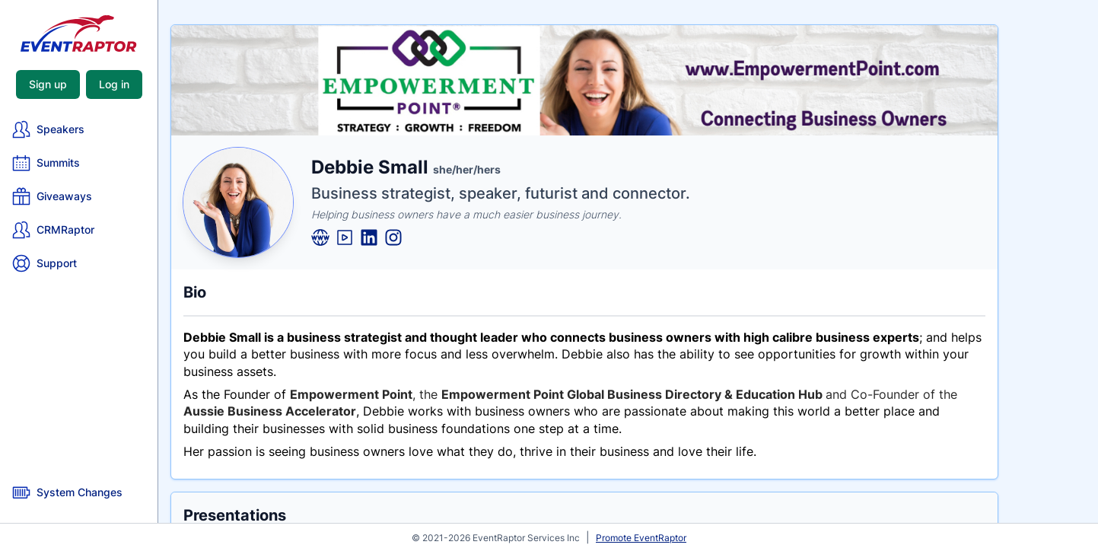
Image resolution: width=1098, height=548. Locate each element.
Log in (114, 84)
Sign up (48, 84)
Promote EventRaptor (641, 537)
